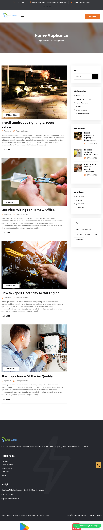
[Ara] (95, 76)
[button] (87, 526)
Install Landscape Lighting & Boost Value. (28, 125)
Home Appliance (57, 41)
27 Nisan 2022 (11, 115)
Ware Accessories (83, 113)
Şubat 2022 (80, 204)
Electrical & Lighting (83, 99)
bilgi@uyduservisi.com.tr (82, 2)
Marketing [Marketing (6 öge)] (79, 239)
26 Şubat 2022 (11, 285)
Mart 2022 (79, 200)
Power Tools (80, 106)
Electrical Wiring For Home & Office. (28, 210)
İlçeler (4, 475)
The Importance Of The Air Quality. (28, 376)
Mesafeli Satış (7, 468)
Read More (7, 149)
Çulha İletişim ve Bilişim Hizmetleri (15, 515)
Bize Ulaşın (5, 472)
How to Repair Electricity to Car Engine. (31, 293)
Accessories (80, 96)
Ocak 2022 (80, 207)
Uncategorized (81, 110)
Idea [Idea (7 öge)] (95, 234)
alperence (7, 131)
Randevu (92, 16)
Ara (76, 70)
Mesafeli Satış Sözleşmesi (76, 515)
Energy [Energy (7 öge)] (87, 234)
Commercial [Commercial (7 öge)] (86, 229)
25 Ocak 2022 (11, 369)
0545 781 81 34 (7, 494)
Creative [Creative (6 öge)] (79, 234)
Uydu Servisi (44, 41)
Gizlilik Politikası (7, 465)
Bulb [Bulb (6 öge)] (77, 229)
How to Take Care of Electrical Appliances (90, 168)
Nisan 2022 (80, 197)
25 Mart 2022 (11, 202)
